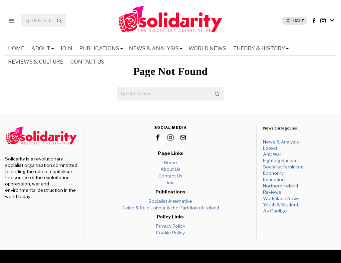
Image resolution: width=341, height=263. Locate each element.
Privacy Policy (170, 226)
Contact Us (170, 175)
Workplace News (281, 198)
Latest (270, 148)
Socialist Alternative (170, 201)
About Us (170, 169)
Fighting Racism (280, 160)
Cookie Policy (170, 232)
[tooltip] (314, 21)
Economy (273, 173)
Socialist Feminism (283, 166)
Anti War (272, 154)
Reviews (272, 192)
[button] (59, 20)
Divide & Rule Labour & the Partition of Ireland (170, 207)
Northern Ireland (280, 185)
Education (274, 179)
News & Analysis (281, 141)
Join (170, 182)
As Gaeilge (275, 210)
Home (170, 162)
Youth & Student (280, 204)
